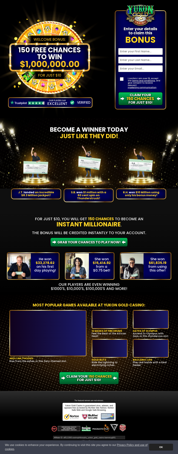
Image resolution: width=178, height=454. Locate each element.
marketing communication (142, 87)
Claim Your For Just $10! (140, 99)
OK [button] (161, 447)
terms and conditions (143, 80)
